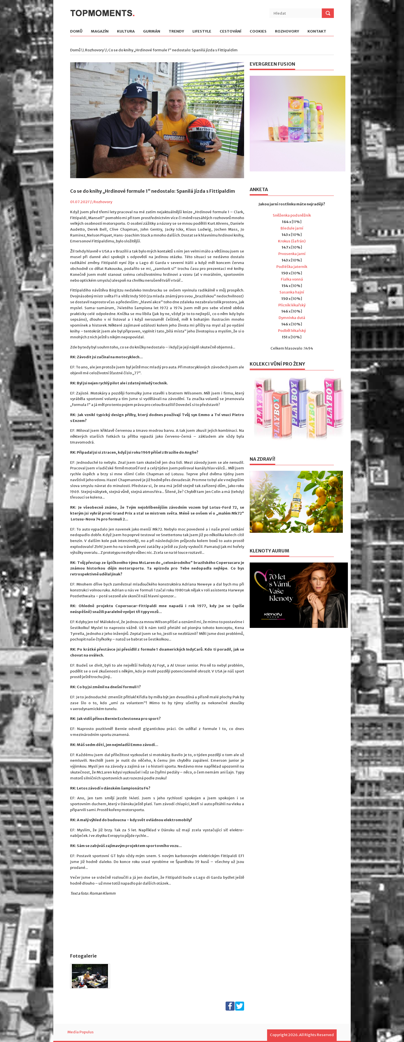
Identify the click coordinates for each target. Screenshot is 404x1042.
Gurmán (151, 31)
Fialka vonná (292, 279)
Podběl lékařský (292, 330)
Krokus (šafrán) (292, 241)
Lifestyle (201, 31)
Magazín (100, 31)
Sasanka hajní (291, 292)
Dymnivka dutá (292, 317)
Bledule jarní (292, 228)
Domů (76, 31)
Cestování (230, 31)
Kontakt (316, 31)
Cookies (258, 31)
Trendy (176, 31)
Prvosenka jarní (292, 253)
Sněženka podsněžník (292, 215)
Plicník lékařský (292, 305)
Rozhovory (287, 31)
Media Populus (80, 1032)
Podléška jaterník (291, 266)
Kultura (126, 31)
